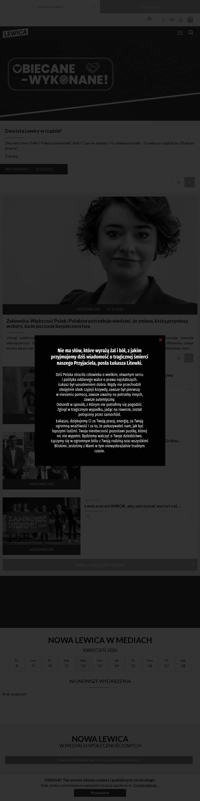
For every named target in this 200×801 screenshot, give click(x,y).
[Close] (160, 339)
